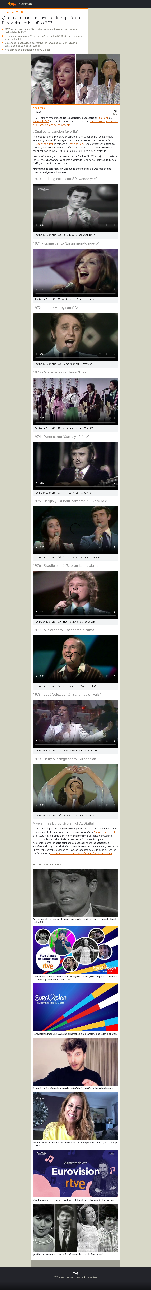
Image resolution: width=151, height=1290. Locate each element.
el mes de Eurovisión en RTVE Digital (30, 49)
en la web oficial (53, 42)
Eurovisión (103, 117)
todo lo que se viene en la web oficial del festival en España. (81, 853)
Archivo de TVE (41, 121)
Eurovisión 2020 (76, 144)
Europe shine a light (43, 144)
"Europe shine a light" (105, 832)
